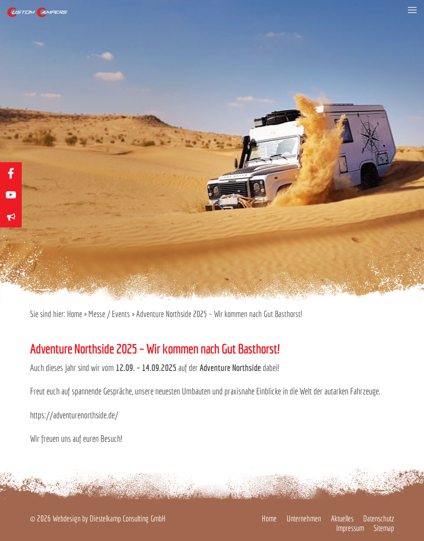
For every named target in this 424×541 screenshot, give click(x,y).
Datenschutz (378, 518)
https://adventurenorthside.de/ (74, 415)
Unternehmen (304, 518)
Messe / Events (109, 314)
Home (74, 314)
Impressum (350, 528)
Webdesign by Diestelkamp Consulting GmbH (109, 518)
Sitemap (384, 528)
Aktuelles (342, 518)
